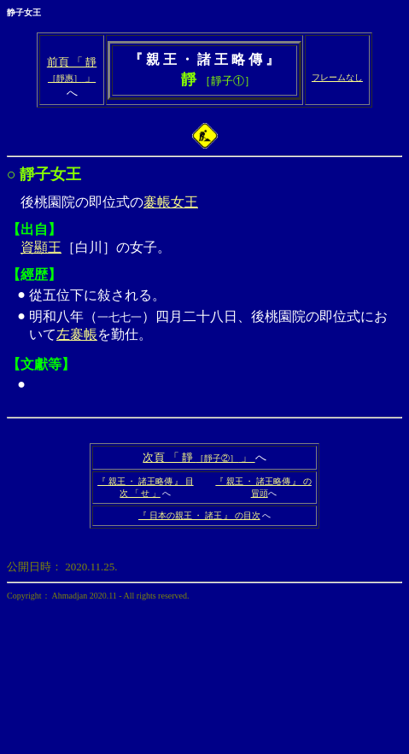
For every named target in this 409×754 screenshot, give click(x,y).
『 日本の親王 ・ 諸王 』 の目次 (199, 515)
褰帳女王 (170, 202)
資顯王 (40, 247)
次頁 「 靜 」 (198, 457)
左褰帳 (76, 334)
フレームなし (337, 77)
